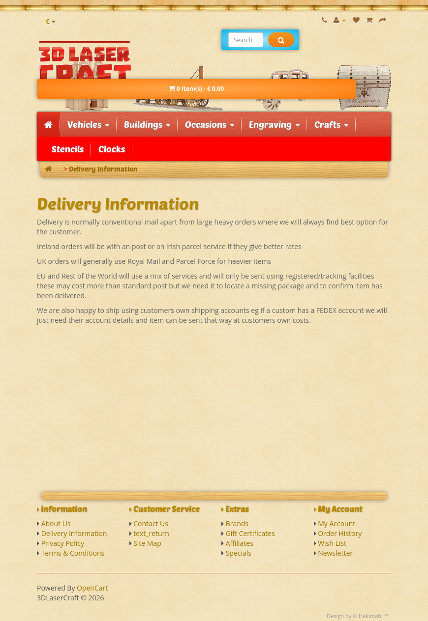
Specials (238, 553)
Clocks (111, 148)
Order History (340, 533)
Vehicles (88, 124)
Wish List (332, 543)
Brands (237, 523)
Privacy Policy (62, 543)
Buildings (147, 124)
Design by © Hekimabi (355, 616)
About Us (56, 523)
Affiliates (239, 543)
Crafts (331, 124)
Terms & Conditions (73, 553)
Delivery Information (103, 169)
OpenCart (92, 588)
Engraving (274, 124)
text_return (151, 533)
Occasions (209, 124)
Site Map (147, 543)
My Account (336, 523)
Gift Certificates (250, 533)
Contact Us (150, 523)
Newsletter (335, 553)
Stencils (68, 148)
